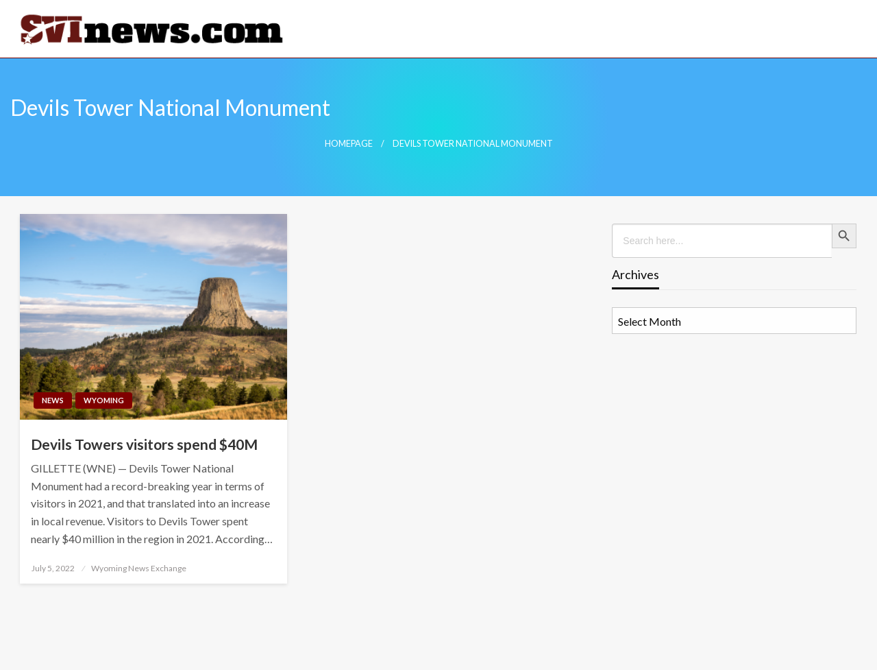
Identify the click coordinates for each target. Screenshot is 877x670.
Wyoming (104, 400)
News (53, 400)
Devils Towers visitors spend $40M (144, 444)
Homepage (349, 144)
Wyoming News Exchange (138, 568)
